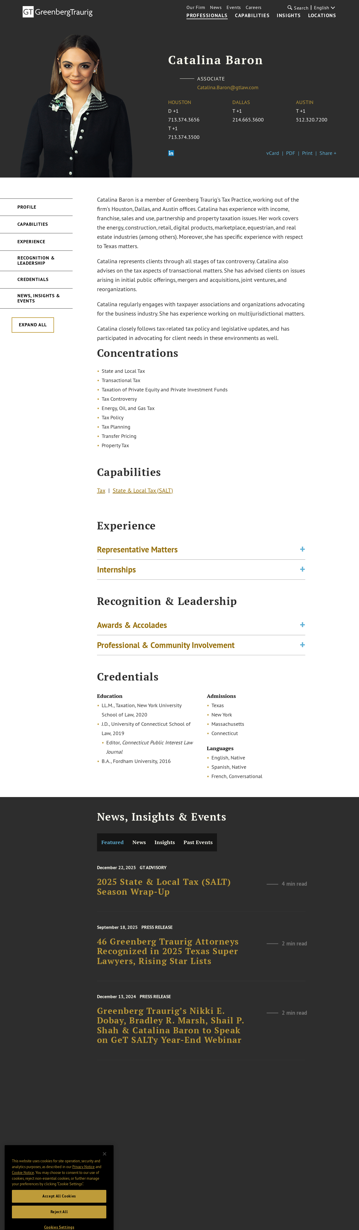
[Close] (104, 1171)
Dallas (241, 102)
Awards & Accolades (132, 629)
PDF (290, 153)
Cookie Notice (23, 1190)
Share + (327, 153)
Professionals (207, 16)
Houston (179, 102)
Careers (254, 7)
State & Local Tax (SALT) (143, 492)
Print (307, 153)
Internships (116, 573)
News (216, 7)
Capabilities (252, 16)
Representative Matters (137, 553)
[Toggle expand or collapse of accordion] (302, 553)
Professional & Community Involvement (166, 649)
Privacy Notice (83, 1184)
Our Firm (195, 7)
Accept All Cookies (59, 1213)
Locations (322, 16)
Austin (304, 102)
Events (234, 7)
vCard (272, 153)
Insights (289, 16)
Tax (101, 492)
